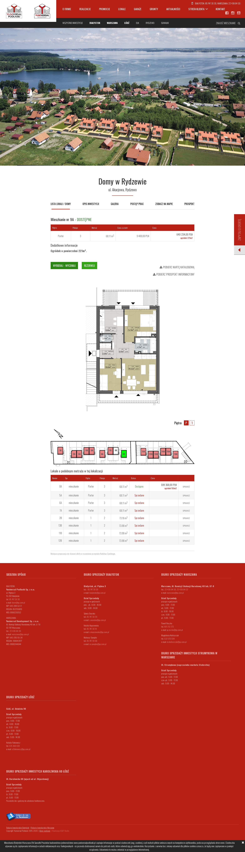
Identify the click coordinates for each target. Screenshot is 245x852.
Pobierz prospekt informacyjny (173, 274)
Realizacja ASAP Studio (60, 830)
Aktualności (173, 9)
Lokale (122, 9)
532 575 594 (169, 638)
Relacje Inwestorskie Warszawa (42, 827)
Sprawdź (186, 486)
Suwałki (165, 23)
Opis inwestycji (90, 204)
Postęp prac (137, 204)
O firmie (66, 9)
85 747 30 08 (92, 640)
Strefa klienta (196, 9)
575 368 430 (14, 745)
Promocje (104, 9)
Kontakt (220, 9)
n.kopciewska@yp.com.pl (99, 632)
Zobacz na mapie (164, 204)
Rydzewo (150, 23)
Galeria (115, 204)
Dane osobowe (45, 830)
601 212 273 (169, 626)
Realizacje (85, 9)
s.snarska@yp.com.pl (98, 620)
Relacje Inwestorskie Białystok (17, 827)
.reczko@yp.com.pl (175, 629)
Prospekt (189, 204)
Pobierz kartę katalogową (177, 267)
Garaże (137, 9)
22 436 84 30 (234, 3)
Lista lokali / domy (61, 204)
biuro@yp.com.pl (18, 602)
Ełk (137, 23)
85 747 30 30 (210, 3)
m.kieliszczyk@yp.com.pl (177, 641)
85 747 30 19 (92, 628)
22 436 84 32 (182, 589)
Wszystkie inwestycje (72, 23)
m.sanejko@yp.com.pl (98, 644)
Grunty (154, 9)
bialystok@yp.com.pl (97, 592)
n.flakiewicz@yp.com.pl (21, 749)
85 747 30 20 (92, 616)
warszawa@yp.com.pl (20, 634)
